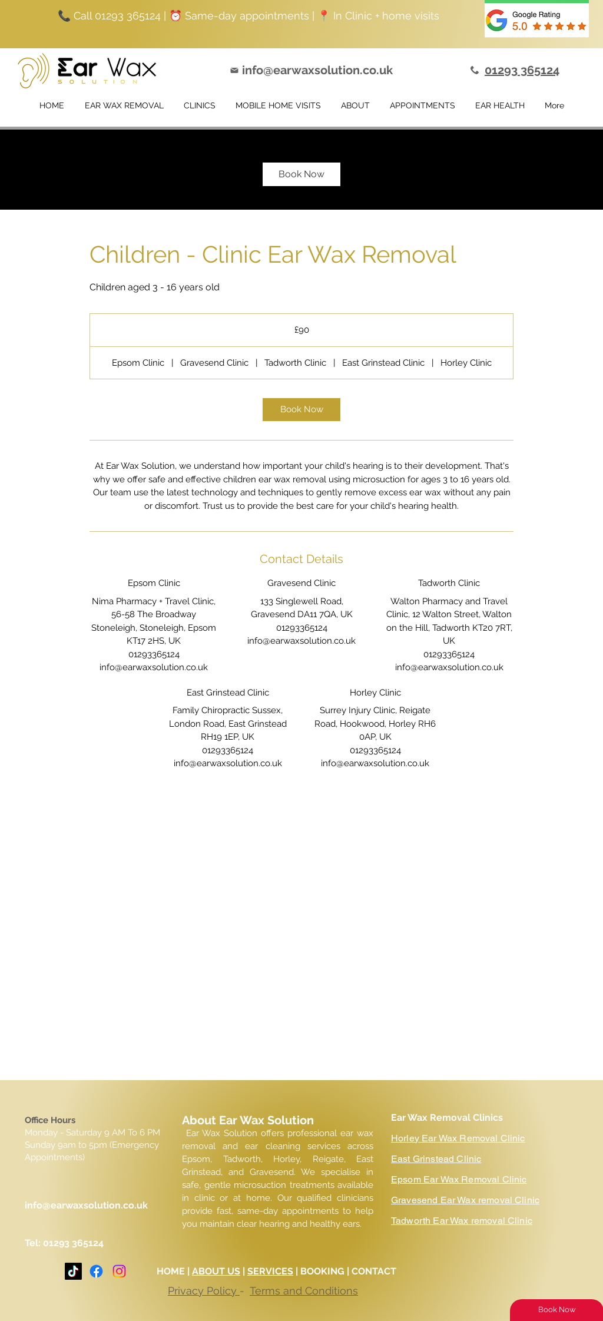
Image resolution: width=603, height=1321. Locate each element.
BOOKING (323, 1271)
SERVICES (270, 1271)
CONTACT (375, 1271)
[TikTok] (73, 1271)
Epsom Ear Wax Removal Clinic (458, 1179)
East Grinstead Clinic (436, 1158)
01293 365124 (73, 1243)
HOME (171, 1271)
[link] (301, 174)
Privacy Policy (204, 1290)
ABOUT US (216, 1271)
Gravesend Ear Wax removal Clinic (465, 1200)
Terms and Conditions (304, 1290)
